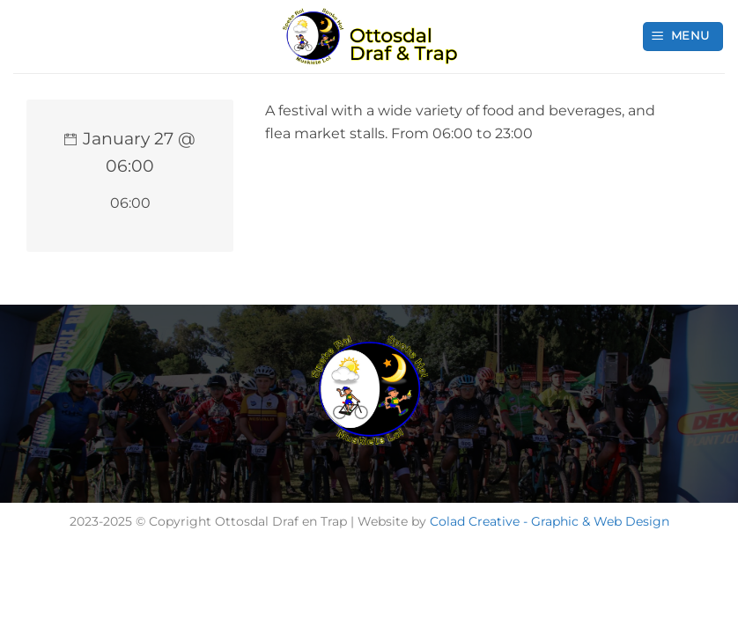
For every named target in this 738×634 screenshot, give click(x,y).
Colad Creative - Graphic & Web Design (549, 521)
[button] (683, 36)
